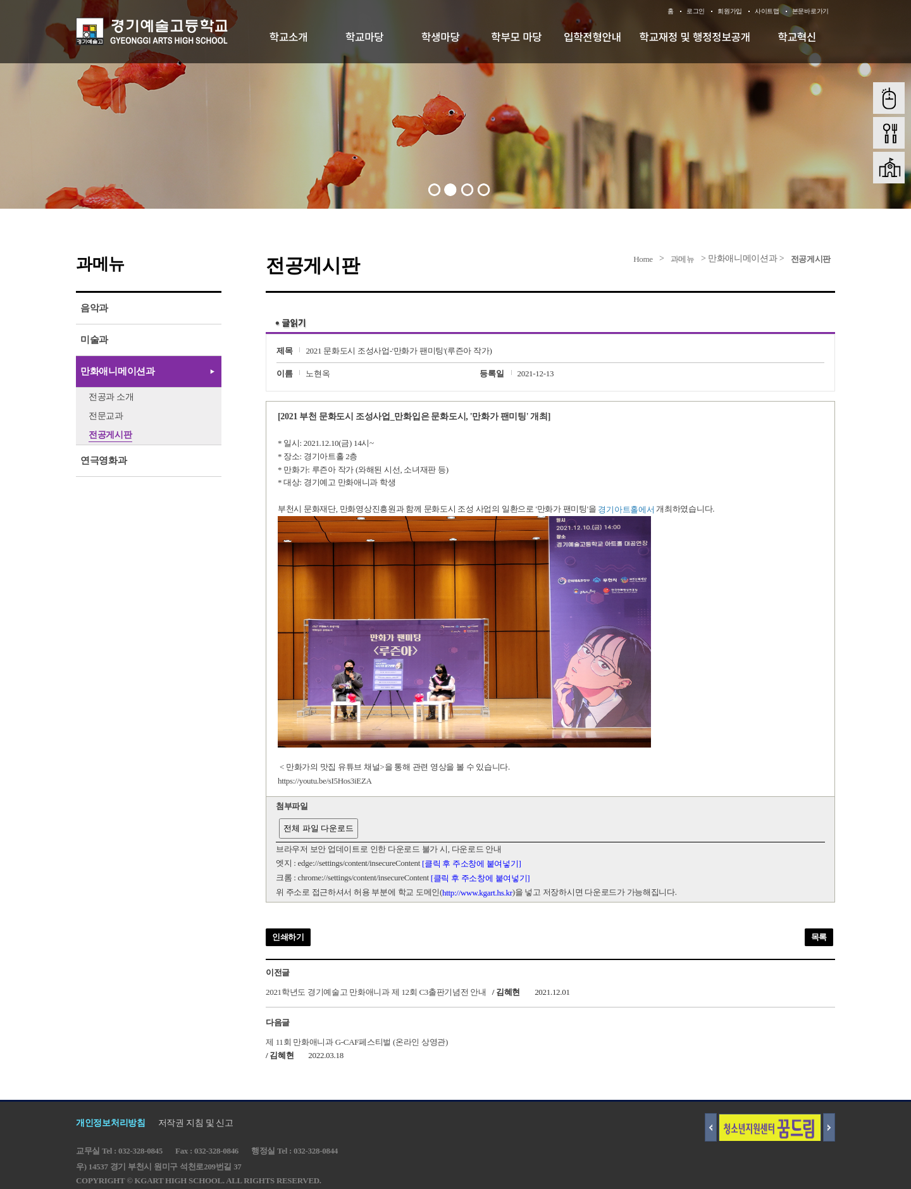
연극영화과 (103, 460)
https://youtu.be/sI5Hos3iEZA (325, 780)
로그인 (695, 11)
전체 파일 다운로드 (318, 828)
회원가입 (729, 11)
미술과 (94, 340)
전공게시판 (811, 259)
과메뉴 (683, 259)
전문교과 (106, 416)
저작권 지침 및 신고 (195, 1123)
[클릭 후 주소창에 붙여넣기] (471, 863)
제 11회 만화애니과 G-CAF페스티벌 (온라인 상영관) (357, 1041)
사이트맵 (767, 11)
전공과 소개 (111, 397)
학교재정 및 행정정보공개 (695, 36)
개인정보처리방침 (111, 1123)
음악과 (94, 308)
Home (643, 259)
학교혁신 (797, 36)
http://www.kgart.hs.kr (477, 892)
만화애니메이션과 (117, 371)
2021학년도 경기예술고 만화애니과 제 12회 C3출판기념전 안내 (376, 992)
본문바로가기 (810, 11)
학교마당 (364, 36)
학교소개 (289, 36)
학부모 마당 (516, 36)
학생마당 (440, 36)
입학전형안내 (592, 36)
